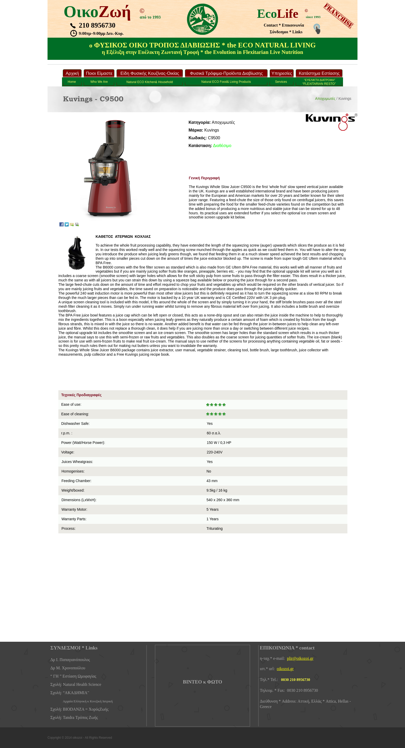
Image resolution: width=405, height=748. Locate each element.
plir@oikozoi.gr (300, 658)
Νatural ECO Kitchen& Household (149, 82)
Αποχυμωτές (325, 98)
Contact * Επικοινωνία (284, 25)
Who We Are (99, 82)
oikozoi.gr (285, 668)
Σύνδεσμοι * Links (286, 32)
